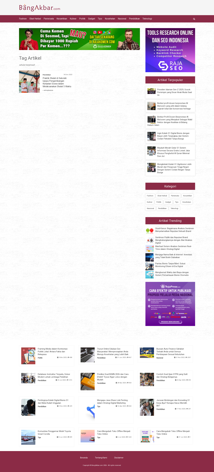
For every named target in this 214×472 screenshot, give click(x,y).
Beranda (84, 458)
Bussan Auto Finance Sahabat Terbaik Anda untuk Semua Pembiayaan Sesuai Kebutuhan (170, 352)
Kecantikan (62, 18)
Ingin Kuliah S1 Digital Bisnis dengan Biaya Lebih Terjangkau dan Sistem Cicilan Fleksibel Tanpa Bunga (173, 136)
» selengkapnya (48, 90)
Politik (82, 18)
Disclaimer (118, 458)
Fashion (23, 18)
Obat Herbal (35, 18)
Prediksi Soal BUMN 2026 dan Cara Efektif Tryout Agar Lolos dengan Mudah (112, 377)
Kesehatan (110, 18)
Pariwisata (49, 18)
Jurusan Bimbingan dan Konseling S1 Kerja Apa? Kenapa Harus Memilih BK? (173, 403)
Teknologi (147, 18)
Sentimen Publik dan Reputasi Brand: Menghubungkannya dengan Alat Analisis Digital (173, 240)
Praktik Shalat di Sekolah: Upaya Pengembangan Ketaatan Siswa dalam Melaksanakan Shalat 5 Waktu (57, 82)
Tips (100, 18)
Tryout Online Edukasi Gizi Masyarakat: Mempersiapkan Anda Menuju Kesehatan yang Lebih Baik (112, 352)
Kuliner (73, 18)
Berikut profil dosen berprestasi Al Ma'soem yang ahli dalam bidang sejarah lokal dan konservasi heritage (174, 106)
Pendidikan (134, 18)
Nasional (122, 18)
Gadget (91, 18)
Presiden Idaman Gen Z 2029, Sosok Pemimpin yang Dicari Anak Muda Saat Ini (174, 92)
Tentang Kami (101, 458)
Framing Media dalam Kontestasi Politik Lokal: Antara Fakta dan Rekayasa (52, 352)
